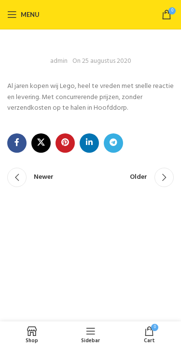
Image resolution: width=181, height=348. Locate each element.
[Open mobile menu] (23, 14)
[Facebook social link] (17, 143)
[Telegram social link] (113, 143)
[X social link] (41, 143)
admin (59, 61)
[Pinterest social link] (65, 143)
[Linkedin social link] (89, 143)
